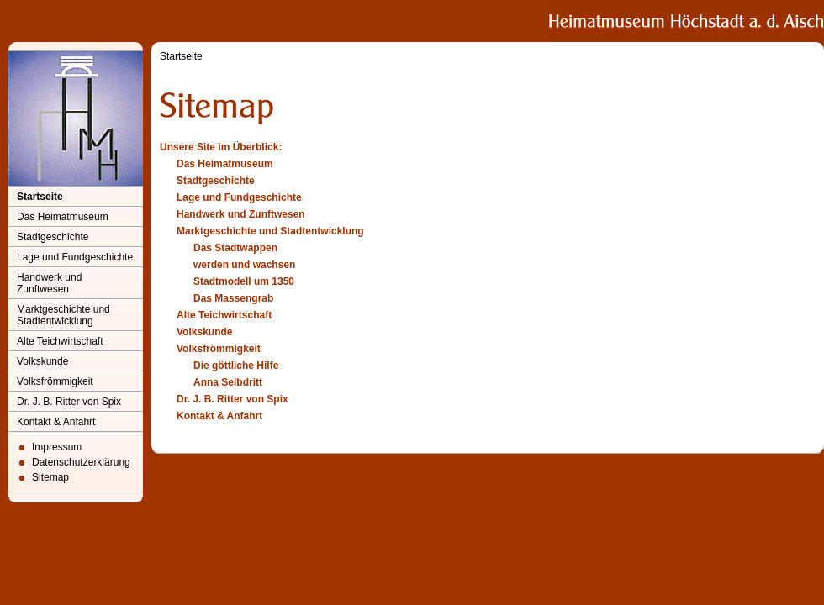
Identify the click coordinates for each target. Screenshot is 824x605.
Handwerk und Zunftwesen (49, 283)
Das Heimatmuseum (62, 217)
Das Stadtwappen (235, 248)
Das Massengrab (233, 298)
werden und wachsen (244, 265)
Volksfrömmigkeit (55, 381)
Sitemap (50, 477)
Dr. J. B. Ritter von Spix (69, 402)
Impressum (57, 447)
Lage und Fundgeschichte (75, 257)
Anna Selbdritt (227, 382)
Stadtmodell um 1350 (243, 281)
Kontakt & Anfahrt (56, 422)
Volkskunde (42, 361)
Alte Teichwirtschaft (60, 341)
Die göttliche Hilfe (235, 365)
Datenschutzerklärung (81, 462)
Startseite (40, 197)
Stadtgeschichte (52, 237)
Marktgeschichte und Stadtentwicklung (63, 315)
